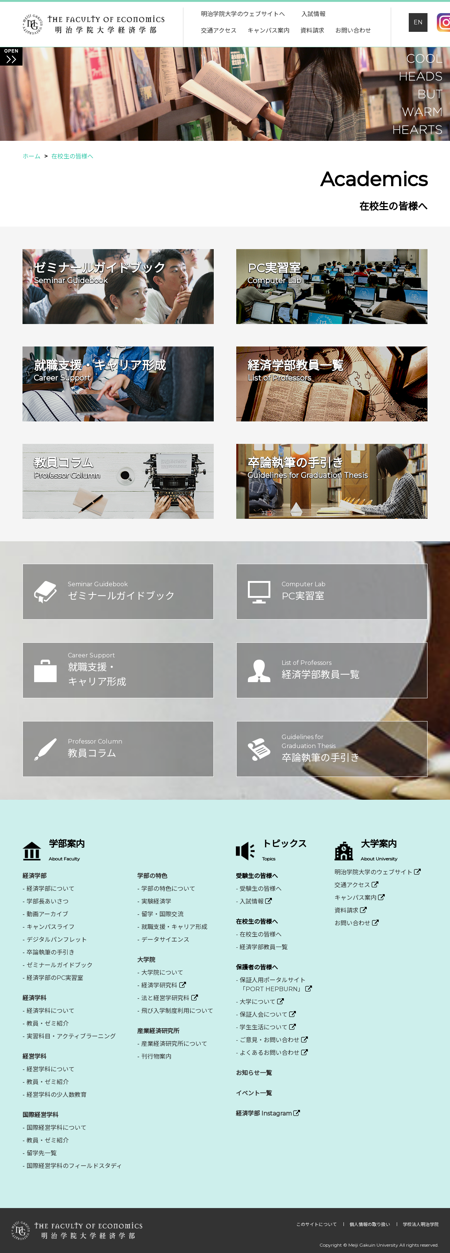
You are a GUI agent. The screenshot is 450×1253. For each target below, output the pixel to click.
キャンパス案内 (269, 30)
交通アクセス (219, 30)
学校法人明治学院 (421, 1224)
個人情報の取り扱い (370, 1224)
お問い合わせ (353, 30)
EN (418, 22)
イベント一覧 (254, 1093)
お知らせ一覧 (254, 1073)
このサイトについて (317, 1224)
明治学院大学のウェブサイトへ (243, 14)
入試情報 (314, 14)
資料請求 (312, 30)
